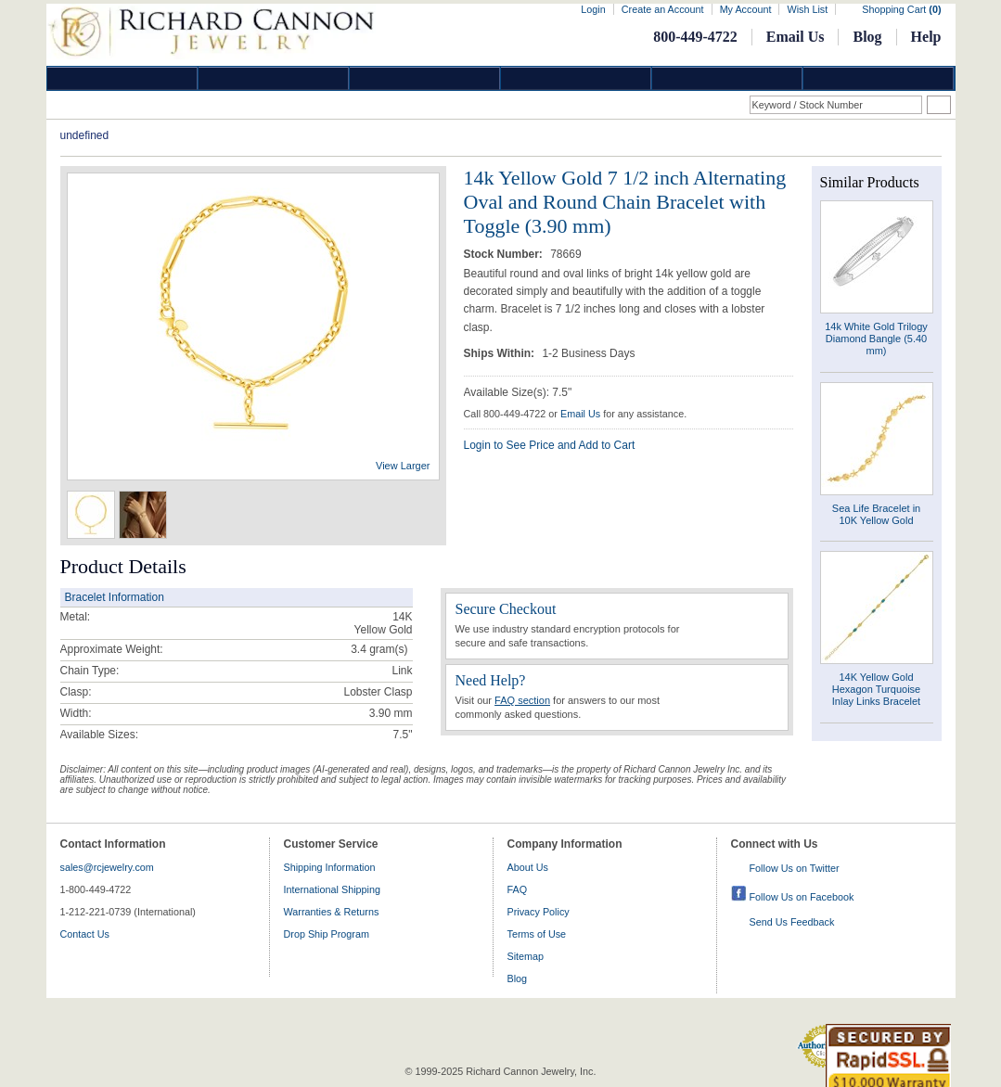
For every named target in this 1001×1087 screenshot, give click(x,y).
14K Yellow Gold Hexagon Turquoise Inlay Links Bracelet (876, 689)
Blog (867, 37)
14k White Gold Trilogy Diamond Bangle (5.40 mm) (876, 338)
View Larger (403, 465)
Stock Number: (505, 254)
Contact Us (84, 934)
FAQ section (522, 700)
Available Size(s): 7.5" (518, 392)
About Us (527, 867)
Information (727, 78)
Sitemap (526, 956)
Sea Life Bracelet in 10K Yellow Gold (876, 514)
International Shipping (332, 889)
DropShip (878, 78)
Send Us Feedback (792, 921)
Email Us (795, 37)
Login (593, 9)
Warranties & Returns (331, 911)
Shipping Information (330, 867)
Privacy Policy (538, 911)
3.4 (358, 649)
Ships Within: (501, 353)
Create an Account (663, 9)
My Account (746, 9)
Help (926, 37)
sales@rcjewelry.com (107, 867)
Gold (274, 78)
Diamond (122, 78)
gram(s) (379, 649)
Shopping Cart (901, 9)
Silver (425, 78)
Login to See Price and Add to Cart (549, 445)
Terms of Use (537, 934)
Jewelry (576, 78)
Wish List (807, 9)
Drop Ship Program (326, 934)
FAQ (517, 889)
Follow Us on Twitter (795, 868)
